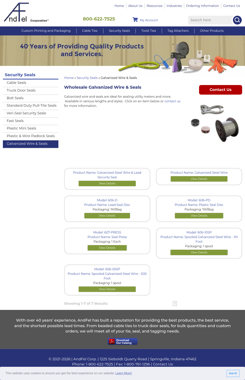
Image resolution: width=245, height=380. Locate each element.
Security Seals (119, 31)
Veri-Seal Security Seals (26, 113)
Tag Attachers (178, 31)
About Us (135, 6)
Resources (154, 6)
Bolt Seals (15, 98)
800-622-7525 (99, 19)
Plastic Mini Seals (21, 128)
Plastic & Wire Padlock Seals (31, 136)
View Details (107, 183)
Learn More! (123, 373)
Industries (174, 6)
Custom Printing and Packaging (45, 31)
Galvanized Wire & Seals (27, 144)
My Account (145, 19)
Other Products (212, 31)
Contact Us (231, 6)
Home (119, 6)
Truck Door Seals (21, 90)
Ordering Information (202, 6)
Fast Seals (15, 121)
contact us (172, 101)
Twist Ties (148, 31)
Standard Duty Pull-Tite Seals (31, 105)
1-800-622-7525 (99, 364)
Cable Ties (90, 31)
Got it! (233, 373)
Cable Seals (16, 83)
